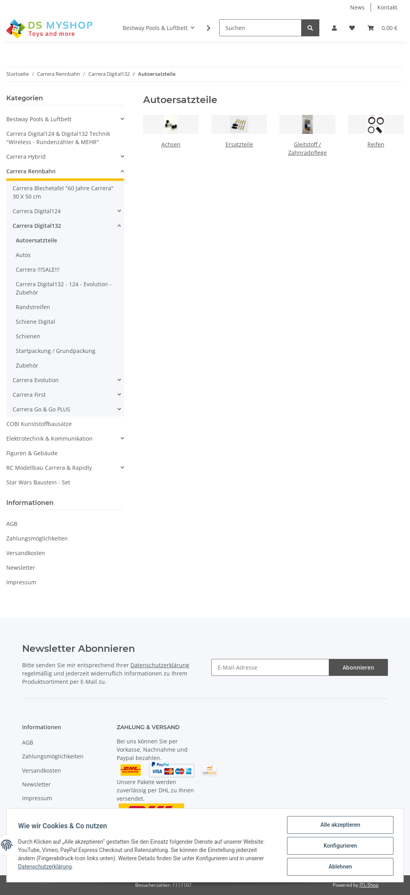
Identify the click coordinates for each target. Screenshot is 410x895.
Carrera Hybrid (26, 156)
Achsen (171, 144)
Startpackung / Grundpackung (55, 351)
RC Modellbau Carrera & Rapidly (49, 467)
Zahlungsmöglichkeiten (37, 538)
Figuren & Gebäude (32, 453)
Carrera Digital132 (37, 225)
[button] (334, 27)
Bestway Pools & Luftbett (38, 119)
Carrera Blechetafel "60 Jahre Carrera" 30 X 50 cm (63, 192)
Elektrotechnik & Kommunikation (49, 438)
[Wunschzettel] (352, 27)
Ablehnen (338, 867)
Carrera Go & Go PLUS (41, 409)
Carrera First (29, 394)
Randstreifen (33, 307)
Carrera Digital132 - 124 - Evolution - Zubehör (64, 288)
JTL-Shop (369, 885)
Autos (23, 255)
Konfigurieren (339, 846)
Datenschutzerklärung (159, 665)
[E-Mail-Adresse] (270, 667)
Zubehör (27, 365)
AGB (11, 523)
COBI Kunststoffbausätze (39, 424)
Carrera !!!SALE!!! (38, 269)
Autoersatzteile (36, 240)
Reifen (375, 144)
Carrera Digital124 (37, 211)
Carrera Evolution (36, 380)
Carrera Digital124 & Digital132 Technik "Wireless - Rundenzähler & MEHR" (58, 138)
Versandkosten (25, 553)
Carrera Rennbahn (31, 171)
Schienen (28, 336)
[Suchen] (260, 27)
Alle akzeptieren (339, 826)
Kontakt (387, 7)
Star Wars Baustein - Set (38, 482)
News (357, 7)
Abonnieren (358, 667)
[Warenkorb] (382, 27)
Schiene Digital (35, 321)
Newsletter (20, 567)
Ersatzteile (239, 144)
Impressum (21, 582)
